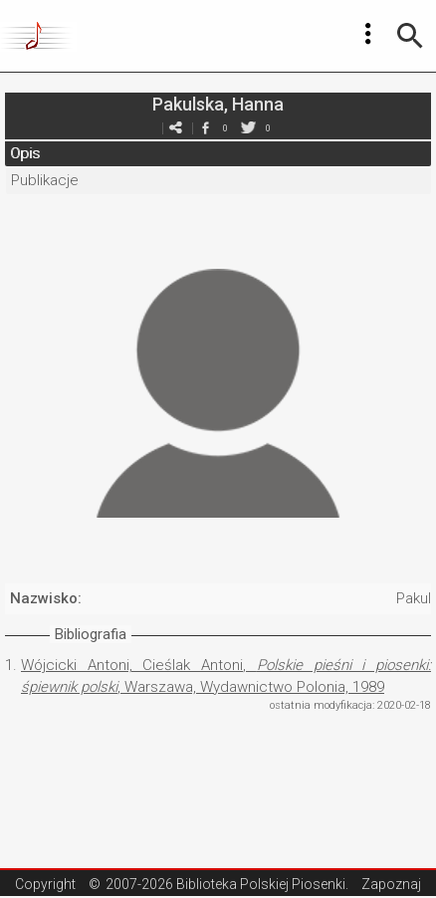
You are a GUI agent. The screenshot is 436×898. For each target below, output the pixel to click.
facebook (205, 127)
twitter (248, 127)
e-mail (175, 127)
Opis (25, 153)
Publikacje (45, 180)
